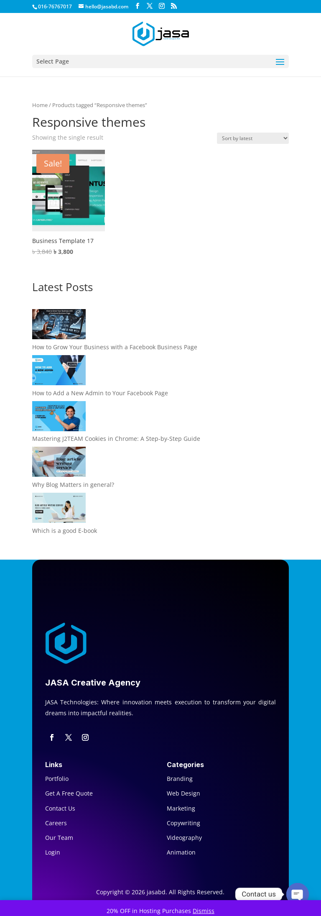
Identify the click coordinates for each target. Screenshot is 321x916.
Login (52, 852)
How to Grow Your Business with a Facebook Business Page (114, 347)
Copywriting (183, 823)
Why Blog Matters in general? (73, 485)
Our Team (59, 838)
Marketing (181, 808)
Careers (56, 823)
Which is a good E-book (64, 531)
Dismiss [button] (203, 911)
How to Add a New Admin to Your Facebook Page (100, 393)
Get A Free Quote (69, 793)
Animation (181, 852)
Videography (184, 838)
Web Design (183, 793)
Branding (180, 779)
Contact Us (60, 808)
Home (40, 105)
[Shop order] (253, 138)
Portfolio (57, 779)
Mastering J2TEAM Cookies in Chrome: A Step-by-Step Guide (116, 439)
